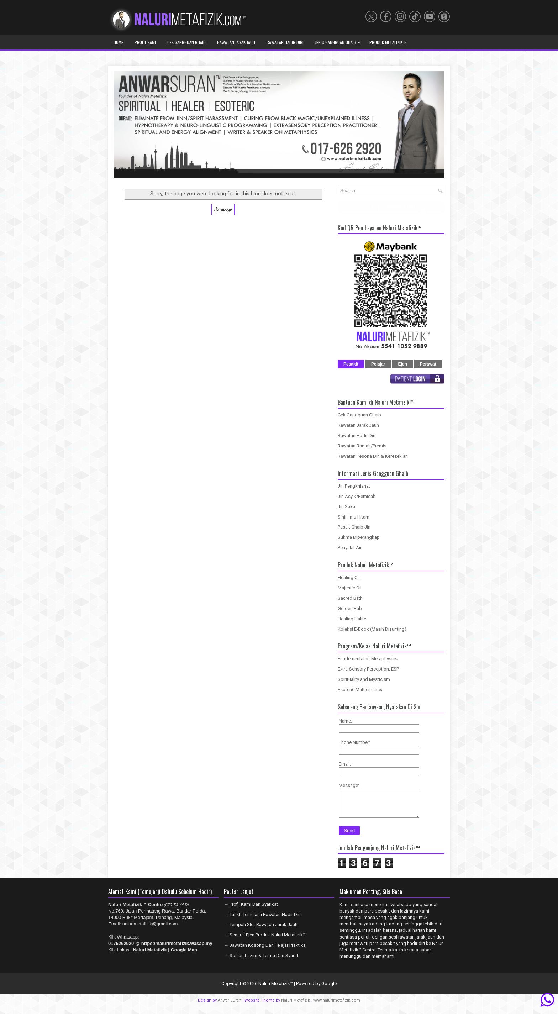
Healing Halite (352, 618)
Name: (345, 721)
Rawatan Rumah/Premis (362, 445)
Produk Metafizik (389, 40)
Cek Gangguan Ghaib (186, 42)
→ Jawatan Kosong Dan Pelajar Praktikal (265, 950)
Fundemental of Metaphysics (368, 658)
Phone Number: (354, 742)
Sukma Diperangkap (359, 537)
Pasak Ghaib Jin (354, 527)
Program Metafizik (135, 56)
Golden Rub (350, 608)
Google (329, 989)
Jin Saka (346, 506)
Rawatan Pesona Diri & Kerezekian (373, 456)
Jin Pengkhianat (354, 486)
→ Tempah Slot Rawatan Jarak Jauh (261, 929)
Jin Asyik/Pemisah (356, 496)
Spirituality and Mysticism (364, 679)
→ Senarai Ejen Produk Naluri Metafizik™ (265, 940)
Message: (349, 785)
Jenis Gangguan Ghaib (339, 40)
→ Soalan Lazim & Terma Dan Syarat (261, 960)
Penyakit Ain (350, 547)
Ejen (402, 364)
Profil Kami (145, 42)
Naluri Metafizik (295, 1005)
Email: (345, 764)
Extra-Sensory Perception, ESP (368, 669)
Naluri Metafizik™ (275, 989)
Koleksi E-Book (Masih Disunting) (372, 629)
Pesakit (350, 364)
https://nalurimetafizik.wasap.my (176, 948)
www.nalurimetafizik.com (336, 1005)
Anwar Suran (229, 1005)
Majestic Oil (350, 587)
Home (118, 42)
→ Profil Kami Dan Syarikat (251, 909)
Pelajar (378, 364)
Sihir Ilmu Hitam (353, 517)
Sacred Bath (350, 598)
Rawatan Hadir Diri (285, 42)
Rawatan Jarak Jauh (236, 42)
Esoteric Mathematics (360, 689)
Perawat (428, 364)
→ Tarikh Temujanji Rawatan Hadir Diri (262, 920)
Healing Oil (349, 577)
